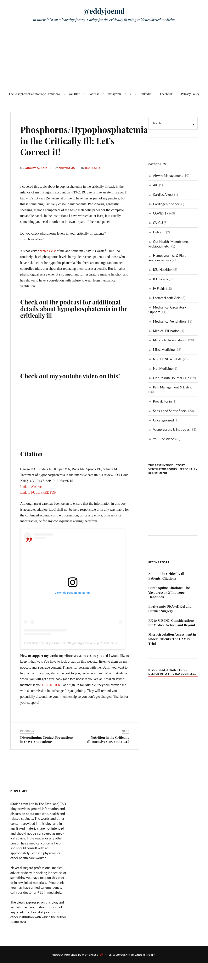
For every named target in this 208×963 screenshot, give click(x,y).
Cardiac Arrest (163, 194)
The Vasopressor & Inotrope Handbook (34, 94)
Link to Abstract (31, 487)
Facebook (166, 94)
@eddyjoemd (104, 11)
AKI (155, 185)
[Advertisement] (104, 58)
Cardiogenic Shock (166, 204)
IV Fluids (159, 289)
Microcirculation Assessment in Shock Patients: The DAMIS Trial (172, 639)
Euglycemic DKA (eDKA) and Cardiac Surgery (169, 608)
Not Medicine (162, 368)
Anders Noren (145, 954)
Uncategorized (163, 420)
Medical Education (166, 331)
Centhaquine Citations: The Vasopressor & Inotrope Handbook (169, 592)
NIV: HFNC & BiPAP (167, 359)
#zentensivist (47, 251)
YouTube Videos (164, 439)
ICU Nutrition (162, 270)
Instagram (114, 94)
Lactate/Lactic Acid (167, 298)
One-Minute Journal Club (171, 378)
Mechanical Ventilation (169, 321)
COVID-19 (160, 213)
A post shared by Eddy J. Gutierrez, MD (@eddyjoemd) (57, 643)
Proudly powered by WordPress (75, 954)
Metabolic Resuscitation (170, 340)
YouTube (74, 94)
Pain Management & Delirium (174, 387)
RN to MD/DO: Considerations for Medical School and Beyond (171, 622)
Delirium (159, 232)
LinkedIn (146, 94)
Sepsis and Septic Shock (170, 411)
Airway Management (168, 176)
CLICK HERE (52, 685)
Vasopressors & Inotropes (171, 429)
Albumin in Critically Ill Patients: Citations (166, 575)
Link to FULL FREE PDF (38, 492)
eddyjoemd (68, 168)
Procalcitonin (162, 401)
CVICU (158, 223)
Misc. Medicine (164, 350)
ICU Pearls (94, 168)
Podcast (94, 94)
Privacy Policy (190, 94)
